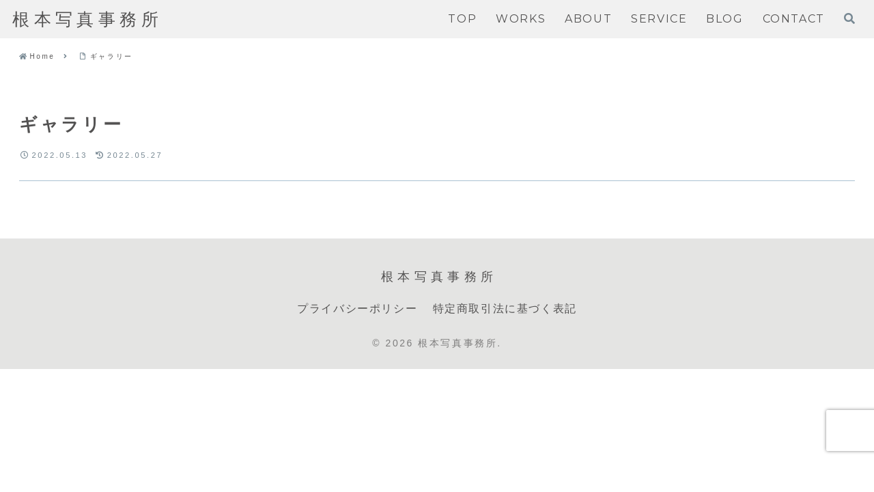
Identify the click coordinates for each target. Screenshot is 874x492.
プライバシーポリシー (357, 308)
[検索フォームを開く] (849, 18)
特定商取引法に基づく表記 (505, 308)
